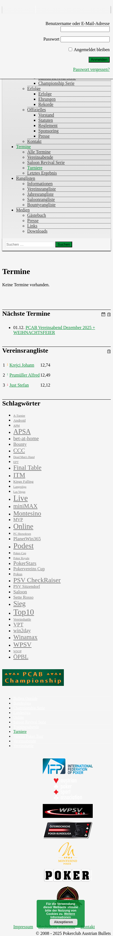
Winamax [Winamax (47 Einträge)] (25, 637)
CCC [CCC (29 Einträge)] (19, 450)
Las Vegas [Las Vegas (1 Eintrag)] (19, 491)
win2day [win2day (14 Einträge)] (22, 630)
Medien (23, 210)
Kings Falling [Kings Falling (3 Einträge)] (23, 481)
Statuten (45, 120)
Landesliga (21, 713)
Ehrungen (47, 99)
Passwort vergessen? (91, 69)
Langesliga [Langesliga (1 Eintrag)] (19, 486)
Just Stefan (19, 385)
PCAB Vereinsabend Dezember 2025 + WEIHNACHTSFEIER (54, 330)
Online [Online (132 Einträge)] (23, 526)
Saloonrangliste (41, 199)
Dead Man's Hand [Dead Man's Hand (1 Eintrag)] (24, 457)
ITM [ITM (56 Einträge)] (19, 475)
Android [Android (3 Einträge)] (19, 420)
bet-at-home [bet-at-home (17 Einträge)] (26, 438)
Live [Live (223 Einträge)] (20, 498)
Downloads (37, 231)
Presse (44, 136)
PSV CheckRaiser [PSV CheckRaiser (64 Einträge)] (37, 580)
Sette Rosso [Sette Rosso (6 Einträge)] (23, 597)
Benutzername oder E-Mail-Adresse (78, 23)
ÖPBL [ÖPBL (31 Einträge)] (20, 656)
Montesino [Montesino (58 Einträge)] (27, 513)
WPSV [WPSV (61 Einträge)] (22, 644)
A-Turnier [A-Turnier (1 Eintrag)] (19, 415)
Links (32, 225)
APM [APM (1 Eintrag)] (16, 425)
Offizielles (36, 109)
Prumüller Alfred (24, 375)
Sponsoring (48, 130)
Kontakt (34, 141)
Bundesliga (22, 703)
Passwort (51, 39)
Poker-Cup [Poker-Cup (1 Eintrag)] (19, 553)
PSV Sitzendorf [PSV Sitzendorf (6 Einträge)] (26, 586)
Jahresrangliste (40, 194)
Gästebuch (36, 215)
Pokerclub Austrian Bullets (20, 12)
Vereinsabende (40, 157)
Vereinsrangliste (41, 188)
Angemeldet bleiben (89, 49)
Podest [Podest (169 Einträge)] (23, 546)
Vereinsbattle (23, 746)
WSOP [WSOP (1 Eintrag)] (17, 651)
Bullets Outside (25, 698)
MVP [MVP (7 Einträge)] (18, 519)
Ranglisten (25, 178)
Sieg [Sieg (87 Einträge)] (19, 603)
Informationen (40, 183)
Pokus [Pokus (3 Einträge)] (17, 574)
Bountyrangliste (41, 204)
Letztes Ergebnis (42, 173)
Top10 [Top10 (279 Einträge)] (23, 612)
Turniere (34, 167)
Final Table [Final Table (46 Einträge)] (27, 467)
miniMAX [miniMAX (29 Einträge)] (25, 506)
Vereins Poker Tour (28, 736)
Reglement (47, 125)
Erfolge (34, 88)
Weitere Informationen (63, 915)
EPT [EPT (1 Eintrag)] (16, 462)
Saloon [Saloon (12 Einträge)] (20, 591)
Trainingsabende (26, 727)
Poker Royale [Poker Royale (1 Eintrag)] (21, 558)
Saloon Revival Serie (46, 162)
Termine (23, 146)
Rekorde (45, 104)
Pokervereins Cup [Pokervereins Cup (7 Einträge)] (29, 568)
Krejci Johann (21, 365)
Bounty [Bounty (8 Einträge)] (20, 444)
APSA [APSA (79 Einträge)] (22, 431)
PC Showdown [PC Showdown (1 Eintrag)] (22, 533)
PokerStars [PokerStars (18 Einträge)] (24, 563)
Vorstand (46, 115)
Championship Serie (56, 83)
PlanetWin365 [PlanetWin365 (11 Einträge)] (27, 538)
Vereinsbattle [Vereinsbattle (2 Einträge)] (22, 619)
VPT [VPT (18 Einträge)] (18, 625)
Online (18, 717)
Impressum (23, 926)
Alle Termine (39, 152)
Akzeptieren (63, 922)
